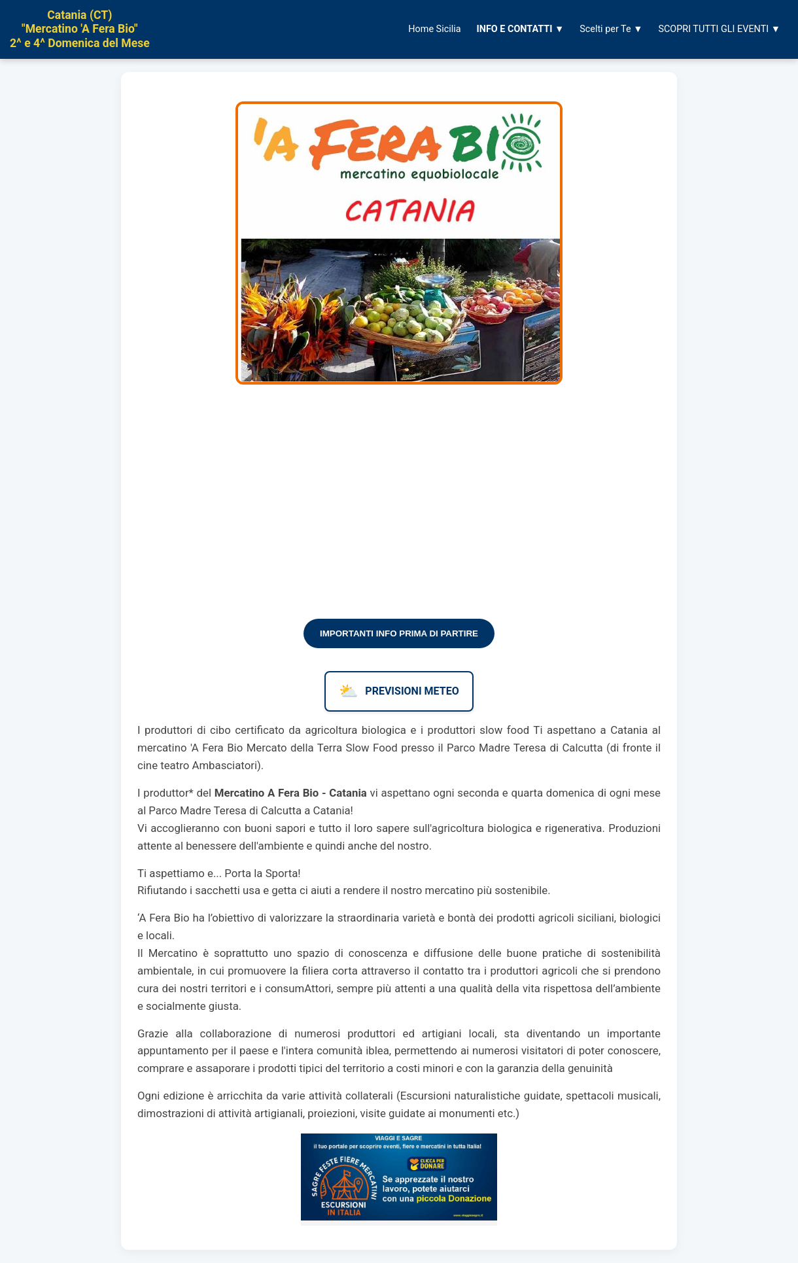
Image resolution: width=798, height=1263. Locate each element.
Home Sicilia (434, 29)
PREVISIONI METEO (399, 691)
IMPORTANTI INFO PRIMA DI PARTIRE (399, 633)
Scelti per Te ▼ (611, 29)
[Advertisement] (399, 510)
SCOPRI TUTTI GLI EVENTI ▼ (719, 29)
